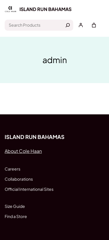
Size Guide (15, 206)
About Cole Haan (23, 151)
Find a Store (16, 216)
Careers (12, 168)
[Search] (67, 25)
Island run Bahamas (45, 9)
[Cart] (94, 25)
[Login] (80, 25)
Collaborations (19, 179)
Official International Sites (29, 189)
